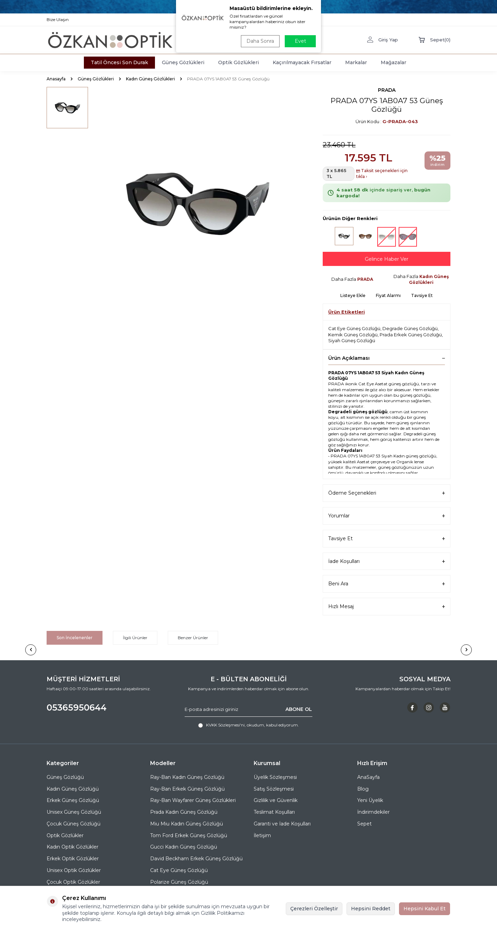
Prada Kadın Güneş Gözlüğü (183, 812)
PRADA (387, 90)
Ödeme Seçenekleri (386, 493)
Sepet (364, 824)
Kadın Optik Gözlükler (72, 847)
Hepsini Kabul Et (424, 908)
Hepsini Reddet (370, 908)
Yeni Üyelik (370, 800)
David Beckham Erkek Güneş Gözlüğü (196, 858)
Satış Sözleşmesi (274, 789)
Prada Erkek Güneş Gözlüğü (411, 334)
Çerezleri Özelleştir (314, 908)
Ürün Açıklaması (386, 358)
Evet (300, 41)
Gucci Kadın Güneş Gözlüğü (183, 847)
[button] (30, 649)
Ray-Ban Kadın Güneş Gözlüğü (187, 777)
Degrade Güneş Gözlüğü (410, 328)
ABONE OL (298, 709)
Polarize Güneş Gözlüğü (179, 882)
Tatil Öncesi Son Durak (119, 62)
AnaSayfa (368, 777)
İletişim (262, 835)
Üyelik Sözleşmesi (275, 777)
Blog (363, 789)
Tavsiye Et (422, 295)
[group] (196, 202)
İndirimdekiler (373, 812)
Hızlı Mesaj (386, 606)
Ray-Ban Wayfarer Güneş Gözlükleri (193, 800)
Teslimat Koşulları (274, 812)
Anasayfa (56, 78)
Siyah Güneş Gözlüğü (351, 340)
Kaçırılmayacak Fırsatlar (302, 62)
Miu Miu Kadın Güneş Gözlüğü (186, 824)
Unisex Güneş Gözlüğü (74, 812)
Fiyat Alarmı (388, 295)
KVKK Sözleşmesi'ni (225, 724)
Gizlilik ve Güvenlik (276, 800)
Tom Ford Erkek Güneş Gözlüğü (188, 835)
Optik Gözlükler (65, 835)
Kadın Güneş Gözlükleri (150, 78)
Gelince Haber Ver (386, 259)
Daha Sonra (260, 41)
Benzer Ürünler (193, 637)
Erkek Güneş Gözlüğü (73, 800)
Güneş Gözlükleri (183, 62)
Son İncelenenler (74, 637)
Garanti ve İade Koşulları (282, 824)
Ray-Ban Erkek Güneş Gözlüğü (187, 789)
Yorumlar (386, 516)
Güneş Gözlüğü (65, 777)
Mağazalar (393, 62)
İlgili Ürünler (135, 637)
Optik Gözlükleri (238, 62)
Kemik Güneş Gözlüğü (353, 334)
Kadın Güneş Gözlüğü (73, 789)
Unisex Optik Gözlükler (74, 870)
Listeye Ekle (353, 295)
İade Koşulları (386, 561)
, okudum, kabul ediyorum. (248, 725)
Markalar (356, 62)
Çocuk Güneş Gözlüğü (73, 824)
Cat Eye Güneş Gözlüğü (354, 328)
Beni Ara (386, 584)
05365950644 (77, 707)
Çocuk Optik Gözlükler (73, 882)
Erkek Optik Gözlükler (73, 858)
